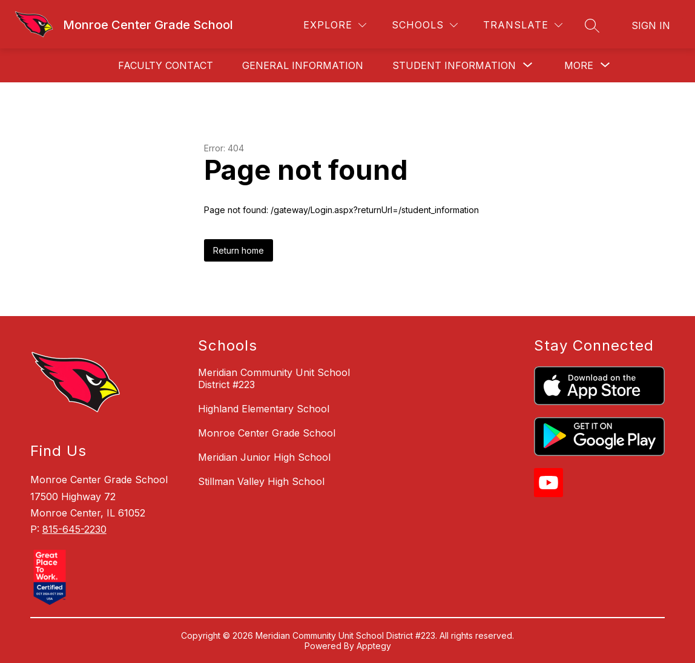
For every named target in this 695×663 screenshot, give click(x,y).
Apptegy (374, 646)
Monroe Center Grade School (266, 433)
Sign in (650, 25)
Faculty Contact (165, 65)
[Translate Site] (522, 25)
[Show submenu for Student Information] (454, 65)
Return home (238, 250)
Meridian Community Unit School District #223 (274, 378)
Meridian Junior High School (264, 457)
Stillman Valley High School (261, 481)
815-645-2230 (74, 529)
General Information (302, 65)
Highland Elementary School (263, 409)
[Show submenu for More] (578, 65)
